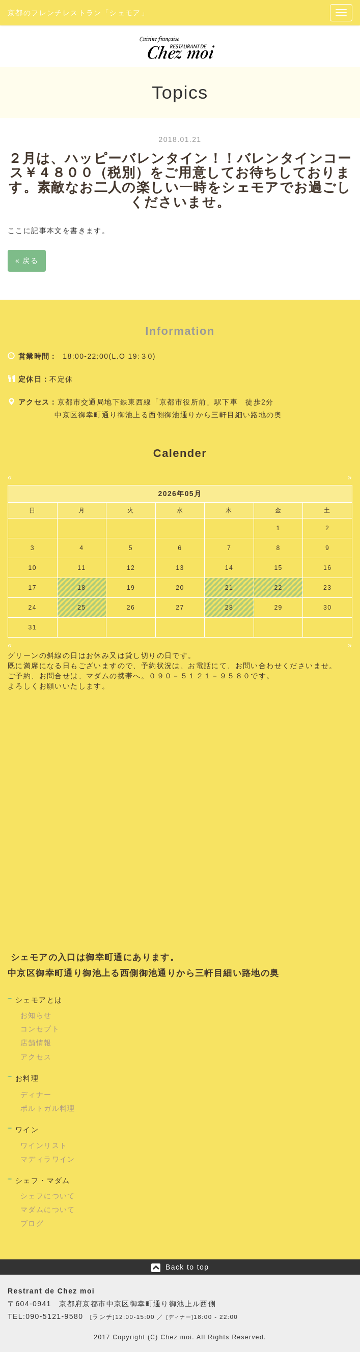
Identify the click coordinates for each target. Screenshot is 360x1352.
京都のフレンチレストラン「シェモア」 (78, 13)
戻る (26, 260)
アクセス (36, 1057)
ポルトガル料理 (47, 1108)
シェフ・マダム (42, 1180)
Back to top (187, 1267)
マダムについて (47, 1209)
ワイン (27, 1130)
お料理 (27, 1078)
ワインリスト (43, 1145)
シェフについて (47, 1196)
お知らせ (36, 1015)
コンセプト (40, 1029)
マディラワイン (47, 1159)
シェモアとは (38, 1000)
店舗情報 (36, 1043)
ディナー (36, 1094)
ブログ (32, 1223)
